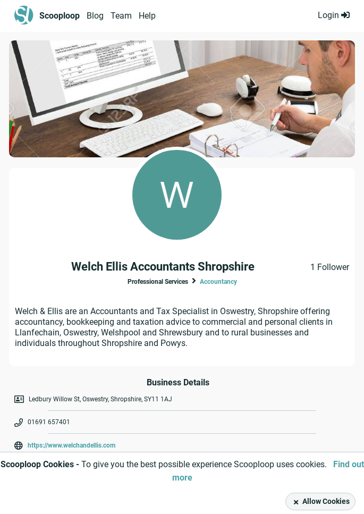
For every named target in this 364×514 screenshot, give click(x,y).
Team (121, 16)
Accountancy (218, 281)
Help (147, 16)
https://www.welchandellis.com (71, 445)
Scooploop (59, 16)
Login (334, 15)
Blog (95, 16)
